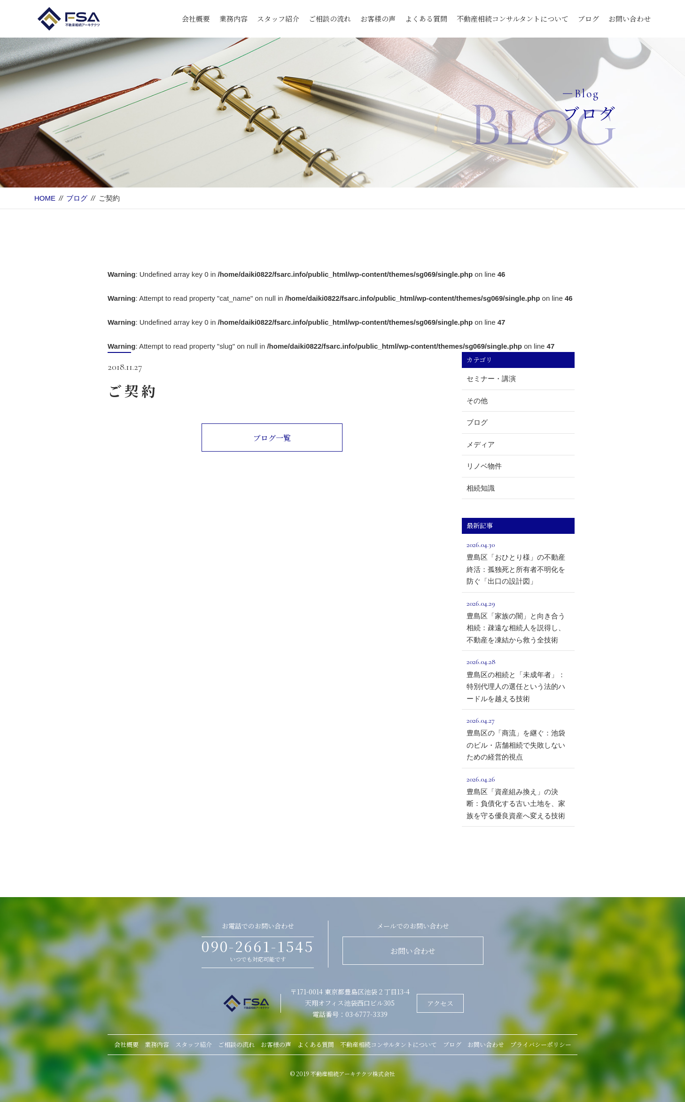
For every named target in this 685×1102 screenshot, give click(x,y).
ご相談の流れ (330, 18)
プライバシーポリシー (540, 1044)
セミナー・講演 (491, 379)
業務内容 (233, 18)
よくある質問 (426, 18)
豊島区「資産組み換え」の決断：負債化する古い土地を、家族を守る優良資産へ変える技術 (518, 796)
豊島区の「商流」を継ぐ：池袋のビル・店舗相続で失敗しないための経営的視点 (518, 737)
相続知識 (481, 488)
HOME (44, 198)
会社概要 (196, 18)
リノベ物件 (484, 466)
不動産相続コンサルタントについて (512, 18)
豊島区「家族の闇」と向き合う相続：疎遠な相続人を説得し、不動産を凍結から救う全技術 (518, 620)
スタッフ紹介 (278, 18)
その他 (477, 401)
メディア (481, 444)
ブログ (588, 18)
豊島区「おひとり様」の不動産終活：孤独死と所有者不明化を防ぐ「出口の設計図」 (518, 562)
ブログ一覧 (272, 437)
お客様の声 (378, 18)
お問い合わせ (629, 18)
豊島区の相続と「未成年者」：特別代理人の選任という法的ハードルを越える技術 (518, 679)
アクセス (440, 1003)
